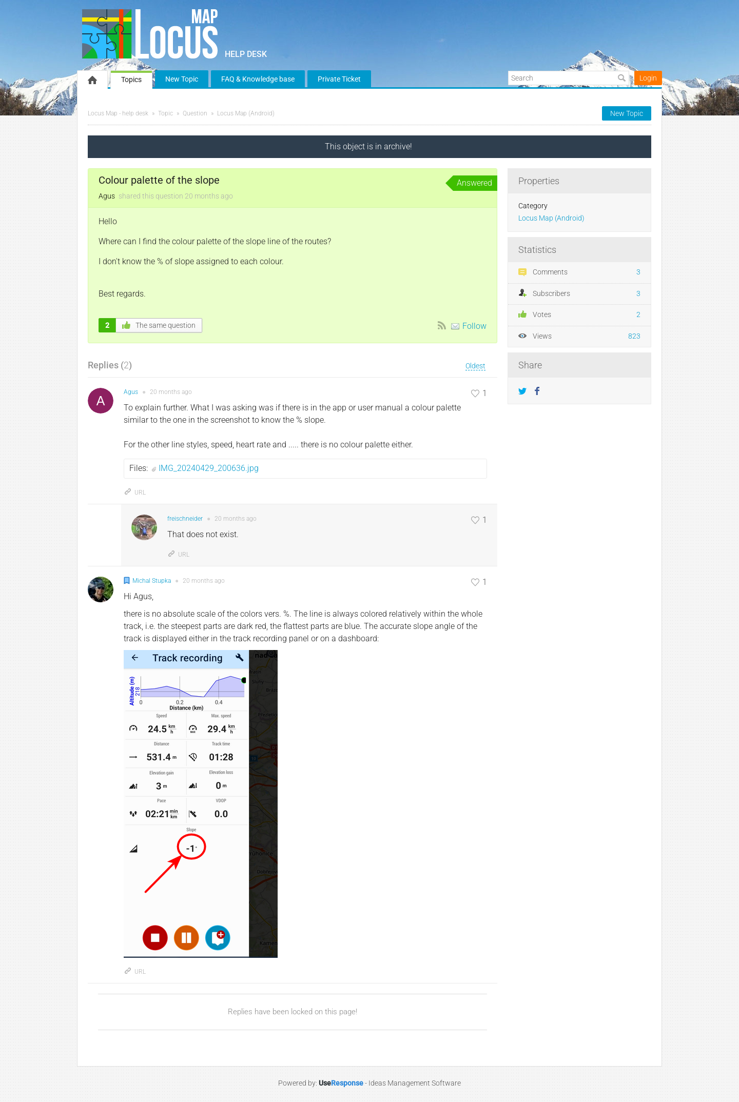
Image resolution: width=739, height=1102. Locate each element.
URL (135, 492)
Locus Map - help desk (118, 113)
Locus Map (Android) (246, 113)
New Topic (181, 79)
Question (195, 113)
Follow (474, 326)
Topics (131, 79)
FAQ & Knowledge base (258, 79)
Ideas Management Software (414, 1083)
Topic (165, 113)
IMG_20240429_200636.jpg (209, 468)
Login (648, 78)
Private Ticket (339, 79)
